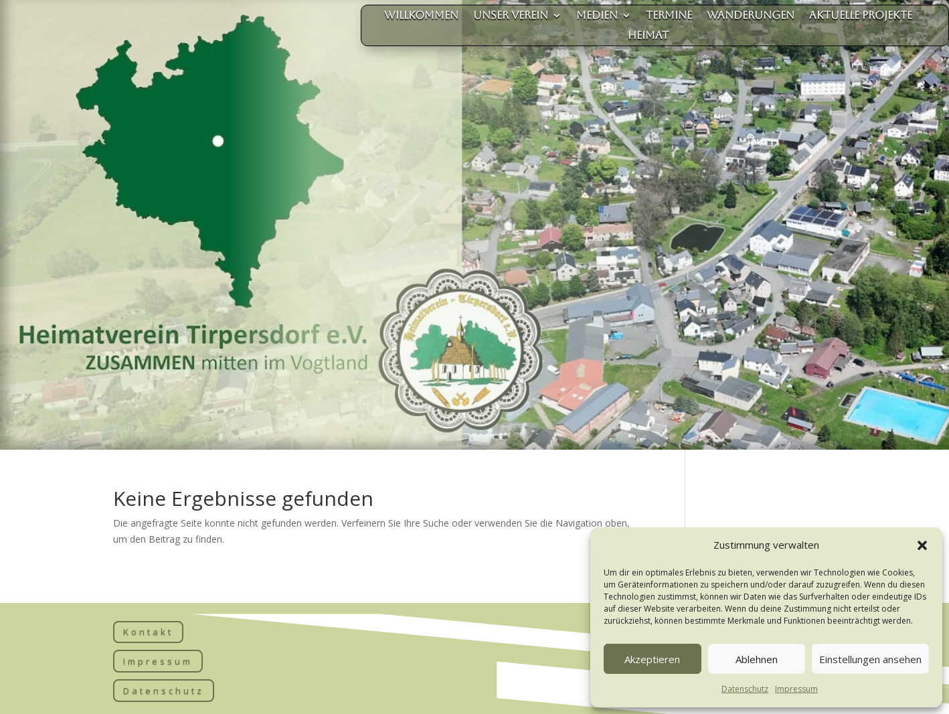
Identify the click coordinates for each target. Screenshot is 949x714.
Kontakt (148, 632)
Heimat (648, 36)
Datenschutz (744, 689)
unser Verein (510, 16)
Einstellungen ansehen (870, 659)
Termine (669, 16)
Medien (597, 16)
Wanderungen (750, 16)
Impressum (796, 689)
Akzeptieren (652, 659)
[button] (922, 545)
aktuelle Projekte (860, 16)
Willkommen (421, 16)
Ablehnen (757, 659)
